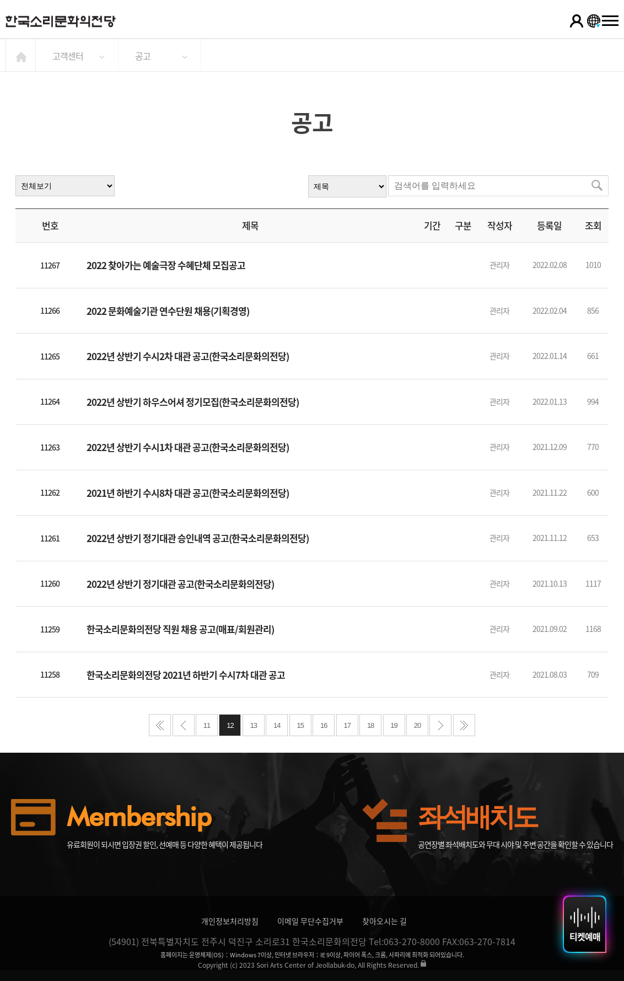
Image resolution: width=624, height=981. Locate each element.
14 (276, 725)
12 (230, 725)
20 (417, 725)
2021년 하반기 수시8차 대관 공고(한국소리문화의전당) (188, 493)
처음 (160, 725)
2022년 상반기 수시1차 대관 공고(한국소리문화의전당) (188, 447)
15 (300, 725)
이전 (184, 725)
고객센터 (67, 55)
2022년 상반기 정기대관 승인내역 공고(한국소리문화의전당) (198, 538)
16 (323, 725)
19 (393, 725)
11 (206, 725)
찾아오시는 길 (384, 920)
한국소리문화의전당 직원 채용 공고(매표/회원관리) (180, 629)
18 (370, 725)
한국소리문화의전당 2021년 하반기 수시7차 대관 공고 (186, 675)
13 (253, 725)
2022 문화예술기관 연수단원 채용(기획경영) (168, 311)
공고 (142, 55)
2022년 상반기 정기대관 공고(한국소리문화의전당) (180, 584)
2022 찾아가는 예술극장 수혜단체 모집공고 (166, 265)
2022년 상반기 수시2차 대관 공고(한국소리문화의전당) (188, 356)
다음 (440, 725)
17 (346, 725)
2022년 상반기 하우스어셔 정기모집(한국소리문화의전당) (193, 402)
